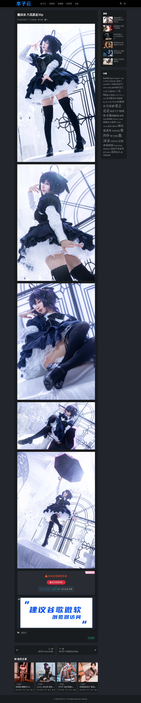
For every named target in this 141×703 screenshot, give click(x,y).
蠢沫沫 (23, 633)
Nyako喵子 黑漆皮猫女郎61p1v (119, 19)
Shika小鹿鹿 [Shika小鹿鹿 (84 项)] (107, 88)
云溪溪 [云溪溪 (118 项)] (112, 95)
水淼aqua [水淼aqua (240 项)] (112, 115)
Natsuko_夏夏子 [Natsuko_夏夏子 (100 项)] (115, 81)
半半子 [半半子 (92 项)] (117, 95)
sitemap (84, 699)
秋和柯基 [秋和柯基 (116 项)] (116, 130)
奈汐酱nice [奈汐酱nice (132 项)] (111, 98)
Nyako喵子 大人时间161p (118, 36)
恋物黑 (34, 19)
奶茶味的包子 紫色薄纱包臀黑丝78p (88, 688)
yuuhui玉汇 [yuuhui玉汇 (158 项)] (118, 87)
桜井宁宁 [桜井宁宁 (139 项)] (114, 111)
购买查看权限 (56, 582)
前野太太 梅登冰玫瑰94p (119, 52)
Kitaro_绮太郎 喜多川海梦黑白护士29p (45, 688)
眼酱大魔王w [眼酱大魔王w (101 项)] (112, 126)
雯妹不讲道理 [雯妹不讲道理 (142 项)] (117, 148)
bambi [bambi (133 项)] (106, 78)
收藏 (91, 638)
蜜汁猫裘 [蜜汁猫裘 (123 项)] (114, 136)
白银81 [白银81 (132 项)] (113, 122)
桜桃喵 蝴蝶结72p (23, 687)
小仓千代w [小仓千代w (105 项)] (112, 102)
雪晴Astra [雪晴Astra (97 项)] (106, 149)
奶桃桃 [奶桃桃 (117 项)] (120, 98)
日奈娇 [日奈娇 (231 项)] (110, 106)
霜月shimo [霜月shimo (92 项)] (107, 152)
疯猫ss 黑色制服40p (119, 60)
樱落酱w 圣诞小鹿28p (119, 27)
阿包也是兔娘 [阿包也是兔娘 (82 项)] (118, 145)
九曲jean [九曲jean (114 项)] (111, 91)
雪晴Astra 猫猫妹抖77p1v (118, 43)
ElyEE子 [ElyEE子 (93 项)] (118, 78)
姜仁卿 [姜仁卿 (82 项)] (105, 102)
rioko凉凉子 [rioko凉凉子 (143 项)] (117, 84)
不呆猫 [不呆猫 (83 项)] (105, 91)
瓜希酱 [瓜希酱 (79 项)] (121, 119)
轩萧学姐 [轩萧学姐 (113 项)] (114, 141)
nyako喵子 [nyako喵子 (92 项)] (107, 84)
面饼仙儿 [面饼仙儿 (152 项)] (115, 151)
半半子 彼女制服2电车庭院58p (66, 688)
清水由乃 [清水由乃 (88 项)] (116, 119)
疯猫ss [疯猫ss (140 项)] (106, 122)
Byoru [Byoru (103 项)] (112, 78)
